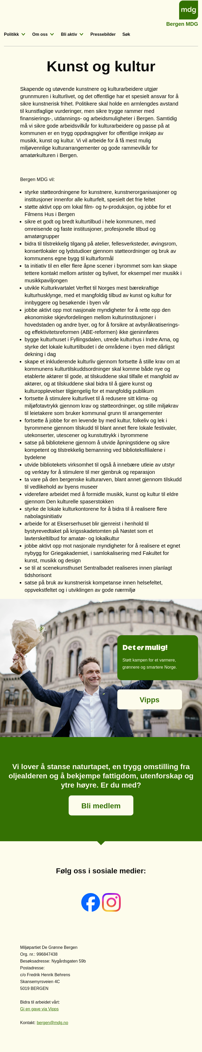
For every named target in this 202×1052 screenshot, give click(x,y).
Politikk (11, 34)
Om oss (40, 34)
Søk (126, 34)
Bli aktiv (69, 34)
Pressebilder (103, 34)
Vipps (150, 700)
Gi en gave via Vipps (39, 1009)
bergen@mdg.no (52, 1022)
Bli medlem (100, 806)
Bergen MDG (182, 23)
